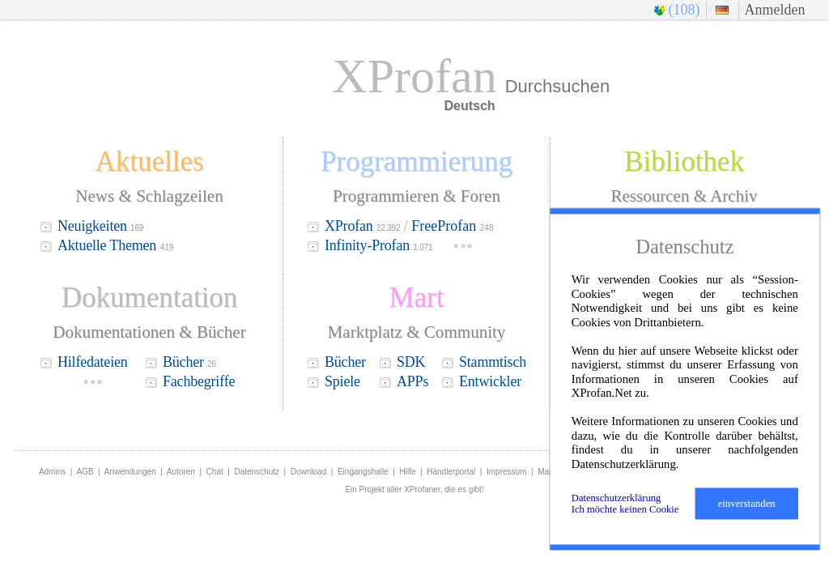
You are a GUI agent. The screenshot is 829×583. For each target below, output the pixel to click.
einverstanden (747, 503)
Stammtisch (494, 362)
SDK (413, 362)
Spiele (344, 381)
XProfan (362, 226)
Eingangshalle (363, 471)
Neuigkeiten (100, 226)
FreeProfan (452, 226)
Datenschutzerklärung (616, 498)
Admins (52, 471)
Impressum (506, 471)
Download (308, 471)
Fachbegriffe (199, 381)
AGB (84, 471)
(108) (684, 10)
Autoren (181, 471)
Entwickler (492, 381)
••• (463, 246)
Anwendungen (130, 471)
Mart (546, 471)
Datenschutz (256, 471)
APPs (414, 381)
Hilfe (408, 471)
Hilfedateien (92, 362)
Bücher (189, 362)
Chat (214, 471)
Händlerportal (451, 471)
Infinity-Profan (378, 245)
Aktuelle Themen (106, 245)
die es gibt (463, 489)
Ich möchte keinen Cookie (625, 509)
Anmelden (775, 10)
